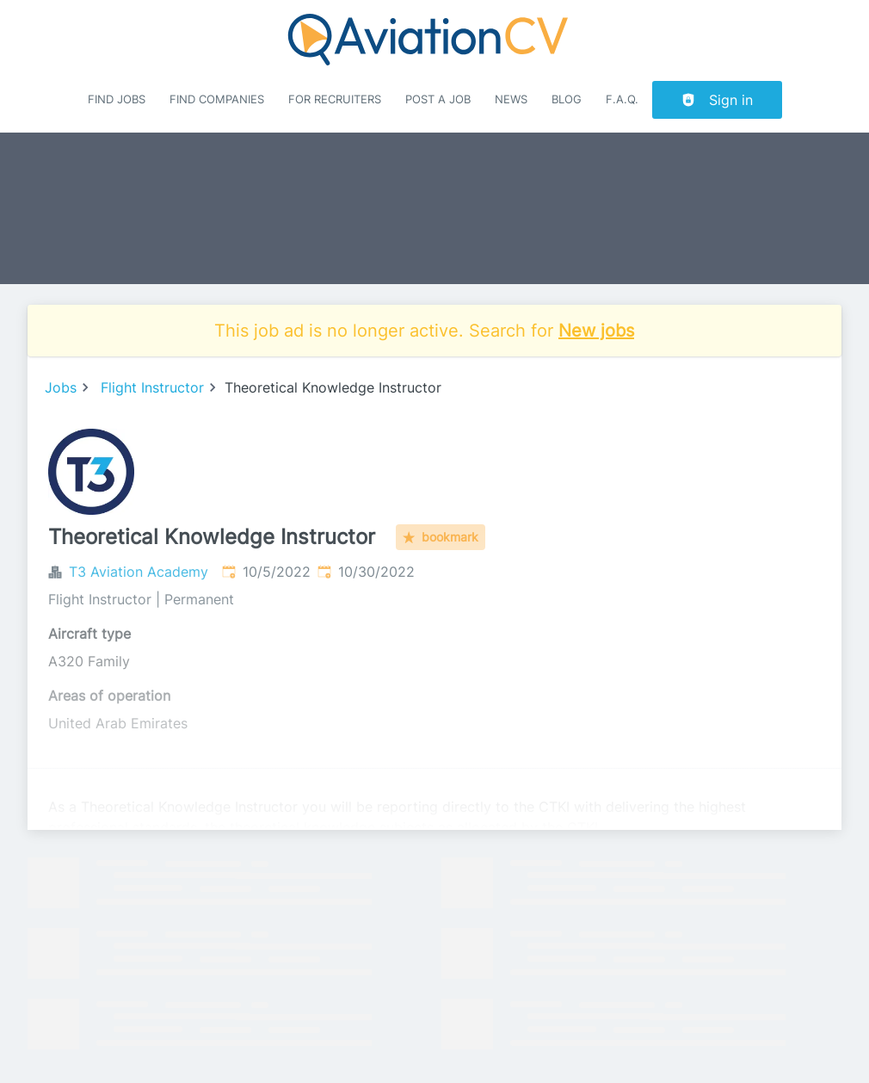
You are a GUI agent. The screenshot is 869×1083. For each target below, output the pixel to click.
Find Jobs (116, 99)
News (511, 99)
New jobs (596, 330)
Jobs (61, 387)
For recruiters (334, 99)
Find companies (216, 99)
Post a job (438, 99)
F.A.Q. (622, 99)
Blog (567, 99)
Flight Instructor (152, 387)
